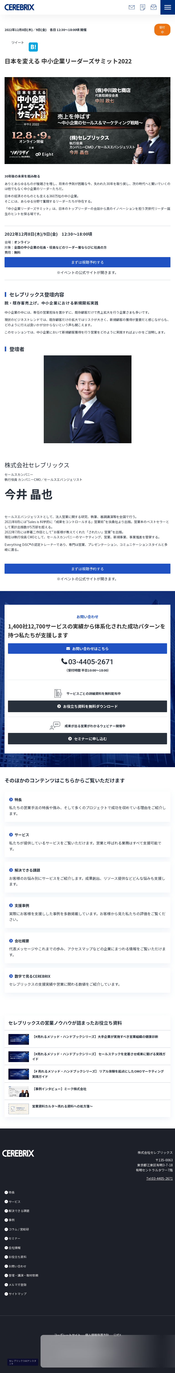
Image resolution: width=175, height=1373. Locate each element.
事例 (12, 1220)
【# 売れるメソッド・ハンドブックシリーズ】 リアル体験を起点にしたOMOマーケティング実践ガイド (98, 1074)
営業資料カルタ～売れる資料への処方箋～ (62, 1106)
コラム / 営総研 (19, 1229)
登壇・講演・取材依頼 (23, 1275)
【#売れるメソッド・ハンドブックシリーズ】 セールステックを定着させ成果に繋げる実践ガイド (98, 1056)
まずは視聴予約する (87, 262)
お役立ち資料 (17, 1257)
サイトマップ (17, 1294)
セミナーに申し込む (90, 738)
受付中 (162, 29)
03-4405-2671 (91, 661)
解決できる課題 (19, 1211)
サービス (15, 1201)
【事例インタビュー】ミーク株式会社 (59, 1088)
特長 (12, 1192)
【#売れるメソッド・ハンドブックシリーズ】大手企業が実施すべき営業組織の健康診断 (95, 1036)
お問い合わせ (17, 1266)
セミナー (15, 1238)
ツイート (17, 42)
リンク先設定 (87, 806)
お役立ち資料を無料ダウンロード (90, 706)
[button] (167, 7)
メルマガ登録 (17, 1284)
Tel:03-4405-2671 (159, 1178)
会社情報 (15, 1247)
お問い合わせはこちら (90, 648)
